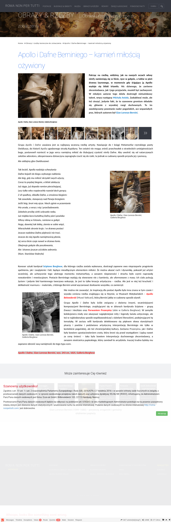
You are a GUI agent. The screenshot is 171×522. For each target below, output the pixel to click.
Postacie (47, 6)
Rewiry (105, 6)
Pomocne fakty (137, 6)
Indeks (153, 6)
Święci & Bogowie (119, 6)
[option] (24, 133)
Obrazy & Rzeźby (91, 6)
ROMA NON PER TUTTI (22, 6)
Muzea (77, 6)
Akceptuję (162, 413)
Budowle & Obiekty (63, 6)
